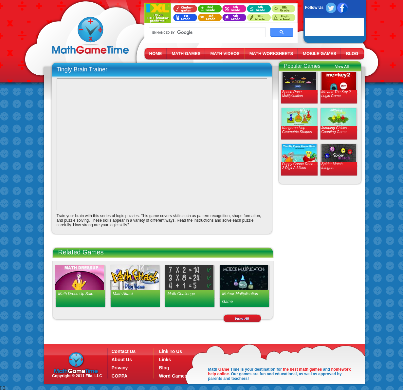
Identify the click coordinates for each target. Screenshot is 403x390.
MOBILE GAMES (319, 53)
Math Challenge (181, 293)
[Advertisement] (318, 236)
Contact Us (124, 351)
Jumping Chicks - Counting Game (335, 130)
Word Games (173, 376)
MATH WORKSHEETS (271, 53)
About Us (122, 359)
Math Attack (123, 293)
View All (342, 66)
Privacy (120, 367)
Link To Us (170, 351)
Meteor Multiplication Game (240, 297)
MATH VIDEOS (224, 53)
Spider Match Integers (332, 166)
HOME (155, 53)
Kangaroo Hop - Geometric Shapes (297, 130)
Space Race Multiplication (292, 94)
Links (165, 359)
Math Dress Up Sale (75, 293)
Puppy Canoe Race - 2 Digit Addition (299, 166)
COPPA (120, 376)
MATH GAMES (186, 53)
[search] (206, 32)
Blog (164, 367)
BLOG (352, 53)
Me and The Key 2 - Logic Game (337, 94)
